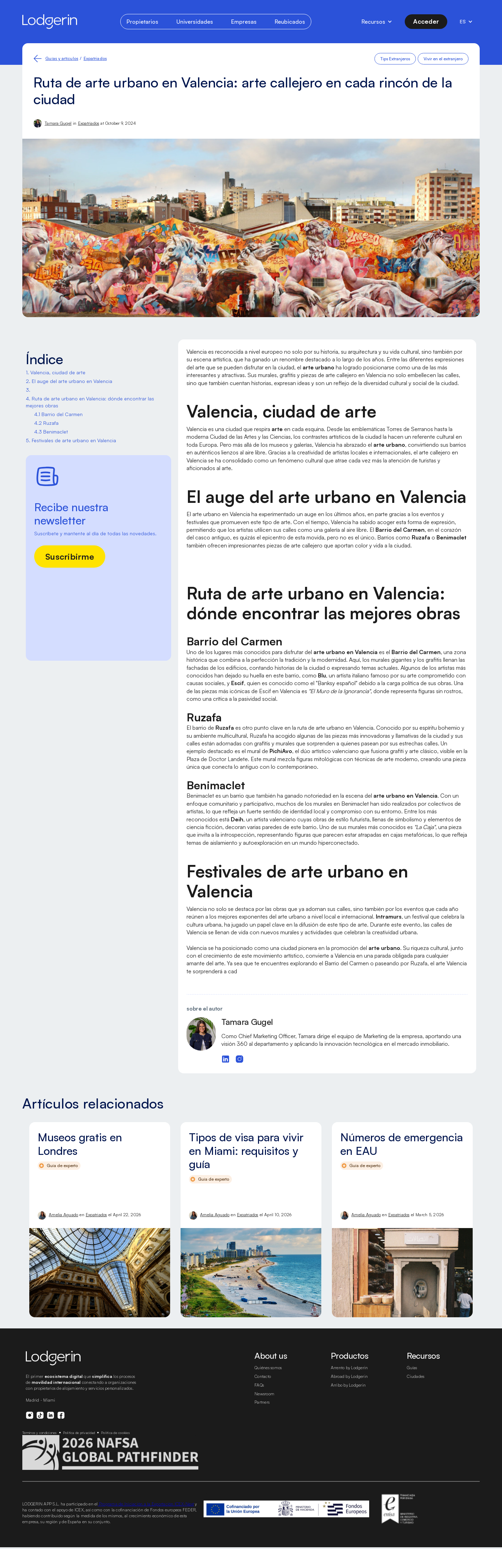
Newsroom (264, 1401)
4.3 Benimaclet (50, 432)
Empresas (242, 21)
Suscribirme (69, 556)
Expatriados (94, 58)
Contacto (263, 1384)
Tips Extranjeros (396, 58)
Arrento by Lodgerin (350, 1375)
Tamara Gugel (58, 123)
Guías (412, 1375)
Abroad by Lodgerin (350, 1384)
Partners (262, 1410)
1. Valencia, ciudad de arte (54, 372)
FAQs (259, 1392)
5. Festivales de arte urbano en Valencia (69, 440)
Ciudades (416, 1384)
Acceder (426, 21)
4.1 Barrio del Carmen (58, 414)
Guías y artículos (61, 58)
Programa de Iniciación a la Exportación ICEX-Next (153, 1518)
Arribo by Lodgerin (349, 1392)
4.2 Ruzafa (46, 423)
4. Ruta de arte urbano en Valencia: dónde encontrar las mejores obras (86, 402)
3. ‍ (28, 390)
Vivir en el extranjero (444, 58)
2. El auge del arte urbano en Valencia (67, 381)
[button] (377, 21)
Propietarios (143, 21)
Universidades (194, 21)
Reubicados (288, 21)
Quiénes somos (269, 1375)
